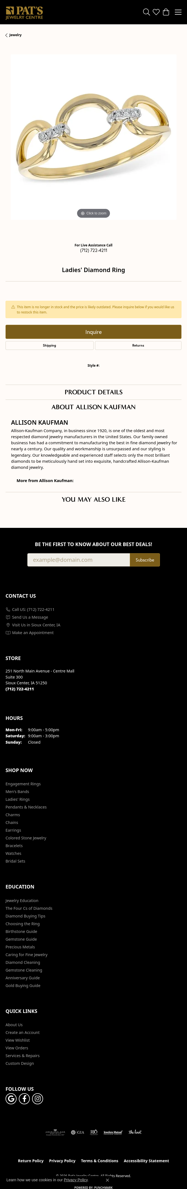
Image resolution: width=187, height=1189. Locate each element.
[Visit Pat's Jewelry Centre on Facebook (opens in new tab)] (24, 1098)
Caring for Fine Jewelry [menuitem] (27, 954)
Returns (138, 345)
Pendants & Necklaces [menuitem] (26, 807)
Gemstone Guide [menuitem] (21, 939)
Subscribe (145, 560)
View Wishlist (18, 1040)
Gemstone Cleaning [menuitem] (24, 970)
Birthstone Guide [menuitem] (21, 931)
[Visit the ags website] (55, 1132)
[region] (93, 142)
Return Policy (31, 1160)
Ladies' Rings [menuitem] (18, 799)
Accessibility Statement (146, 1160)
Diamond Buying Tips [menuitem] (25, 916)
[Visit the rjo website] (94, 1132)
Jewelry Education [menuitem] (22, 900)
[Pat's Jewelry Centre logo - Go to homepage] (24, 12)
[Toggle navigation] (178, 12)
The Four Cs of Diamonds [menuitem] (29, 908)
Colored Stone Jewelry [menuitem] (26, 837)
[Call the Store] (20, 688)
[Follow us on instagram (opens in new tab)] (37, 1098)
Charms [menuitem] (13, 814)
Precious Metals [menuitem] (20, 946)
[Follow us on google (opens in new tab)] (11, 1098)
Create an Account (22, 1032)
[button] (146, 12)
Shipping (49, 345)
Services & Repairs (22, 1055)
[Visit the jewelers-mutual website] (113, 1132)
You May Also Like (94, 499)
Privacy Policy (62, 1160)
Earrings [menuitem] (13, 830)
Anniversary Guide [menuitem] (23, 977)
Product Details (94, 392)
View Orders (17, 1047)
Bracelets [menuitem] (14, 845)
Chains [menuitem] (12, 822)
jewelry (15, 35)
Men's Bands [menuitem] (17, 791)
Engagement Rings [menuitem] (23, 783)
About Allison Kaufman (93, 407)
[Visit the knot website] (135, 1132)
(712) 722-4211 (93, 250)
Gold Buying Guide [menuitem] (23, 985)
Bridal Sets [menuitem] (15, 861)
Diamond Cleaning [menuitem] (23, 962)
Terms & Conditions (99, 1160)
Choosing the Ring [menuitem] (23, 923)
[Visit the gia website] (77, 1132)
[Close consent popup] (107, 1180)
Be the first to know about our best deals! (93, 544)
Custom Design (20, 1063)
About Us (14, 1024)
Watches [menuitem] (13, 853)
